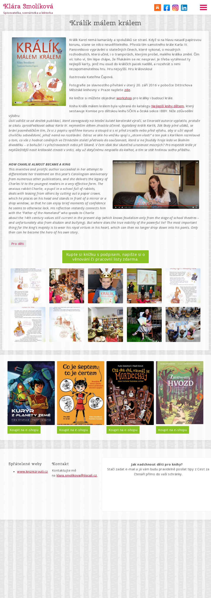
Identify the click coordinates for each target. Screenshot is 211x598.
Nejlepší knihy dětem (167, 106)
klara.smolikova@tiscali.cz (76, 475)
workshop (124, 98)
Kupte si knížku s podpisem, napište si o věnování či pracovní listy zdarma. (105, 257)
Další (200, 397)
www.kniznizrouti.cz (32, 471)
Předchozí (11, 397)
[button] (28, 285)
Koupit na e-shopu (44, 430)
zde (127, 90)
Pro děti (17, 243)
